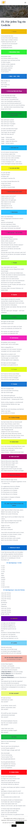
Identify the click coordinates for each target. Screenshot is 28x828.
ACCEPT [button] (14, 825)
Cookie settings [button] (20, 822)
